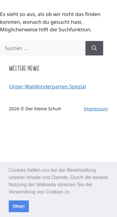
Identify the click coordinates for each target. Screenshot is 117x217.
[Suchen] (94, 48)
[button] (73, 192)
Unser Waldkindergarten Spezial (47, 86)
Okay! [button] (19, 206)
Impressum (96, 108)
